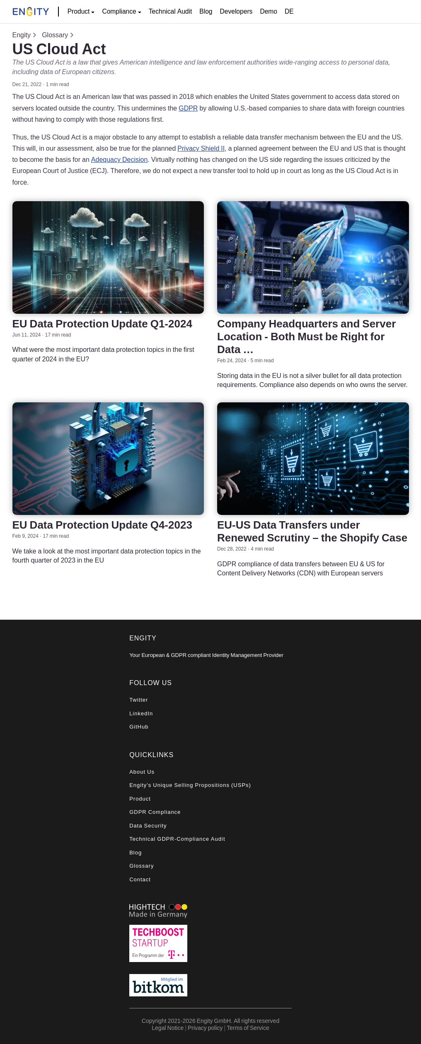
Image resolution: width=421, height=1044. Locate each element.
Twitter (138, 700)
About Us (142, 772)
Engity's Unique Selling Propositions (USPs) (190, 785)
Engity (21, 35)
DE (289, 11)
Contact (140, 879)
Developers (236, 11)
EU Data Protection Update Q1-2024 (102, 323)
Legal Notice (168, 1027)
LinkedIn (141, 713)
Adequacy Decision (119, 159)
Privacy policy (205, 1027)
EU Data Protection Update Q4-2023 (102, 525)
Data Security (148, 826)
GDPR (188, 108)
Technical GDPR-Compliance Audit (177, 839)
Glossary (55, 35)
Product (140, 799)
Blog (205, 11)
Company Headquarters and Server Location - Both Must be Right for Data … (306, 336)
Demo (268, 11)
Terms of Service (248, 1027)
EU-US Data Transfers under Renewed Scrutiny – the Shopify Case (312, 531)
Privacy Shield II (201, 148)
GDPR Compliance (155, 812)
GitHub (138, 727)
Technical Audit (170, 11)
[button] (81, 11)
